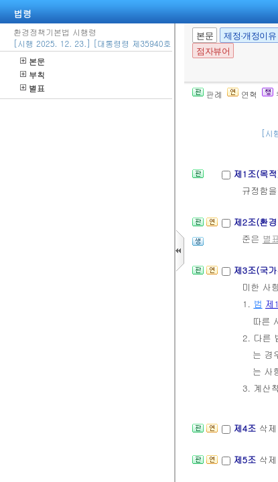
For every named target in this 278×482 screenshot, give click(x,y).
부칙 (32, 74)
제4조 (246, 428)
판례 (207, 94)
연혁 (242, 94)
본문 (32, 61)
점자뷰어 (213, 51)
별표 (32, 88)
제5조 (246, 459)
